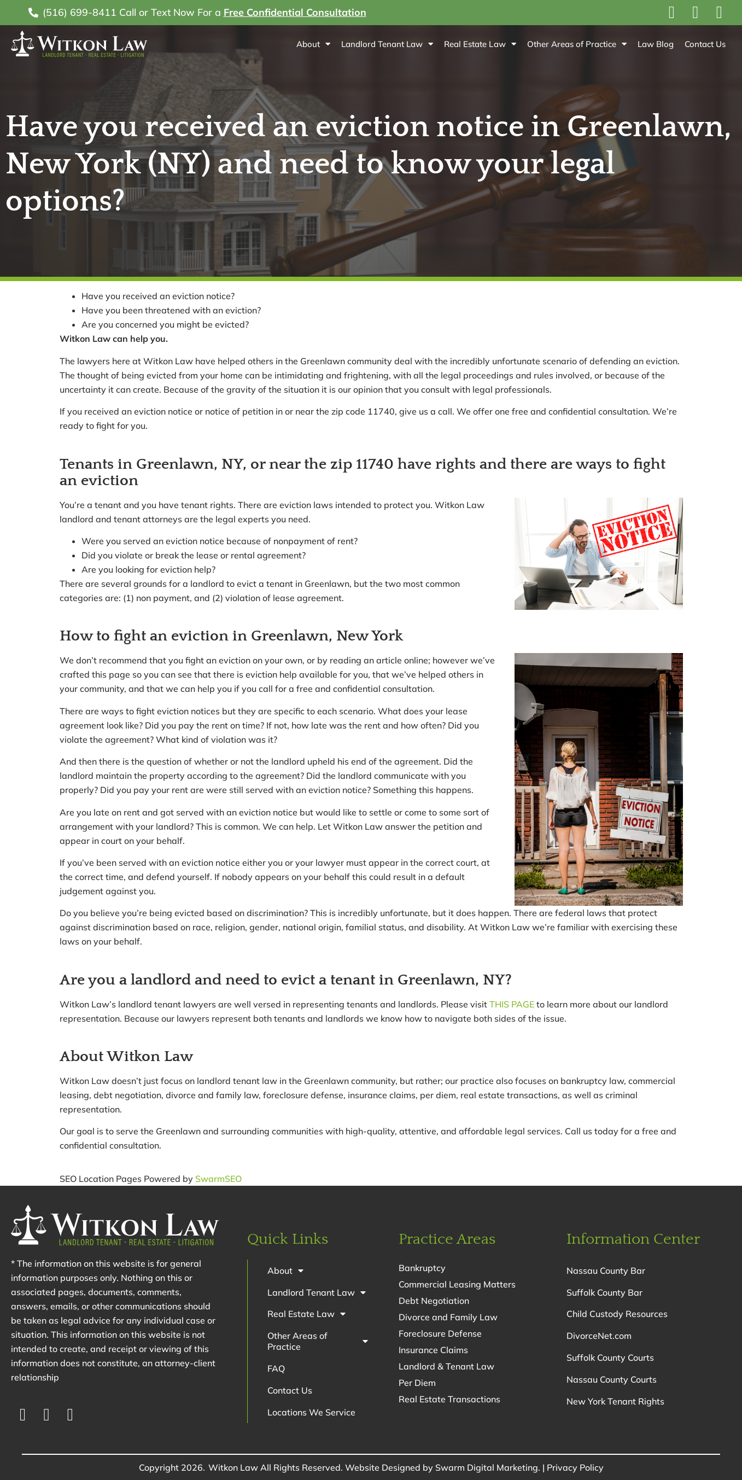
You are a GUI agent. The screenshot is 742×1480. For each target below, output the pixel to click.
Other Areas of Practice (577, 44)
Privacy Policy (575, 1467)
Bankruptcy (422, 1267)
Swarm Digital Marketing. (487, 1467)
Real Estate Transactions (449, 1399)
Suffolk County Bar (604, 1292)
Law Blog (656, 44)
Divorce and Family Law (448, 1317)
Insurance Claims (433, 1349)
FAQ (276, 1369)
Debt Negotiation (434, 1300)
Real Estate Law (480, 44)
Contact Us (705, 44)
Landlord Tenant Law (387, 44)
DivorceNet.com (599, 1336)
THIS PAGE (511, 1004)
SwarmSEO (218, 1178)
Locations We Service (311, 1412)
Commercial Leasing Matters (457, 1284)
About (313, 44)
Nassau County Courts (611, 1379)
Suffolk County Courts (610, 1358)
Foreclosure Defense (440, 1333)
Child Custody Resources (617, 1314)
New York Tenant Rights (615, 1401)
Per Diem (417, 1382)
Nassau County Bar (605, 1270)
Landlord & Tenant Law (446, 1366)
